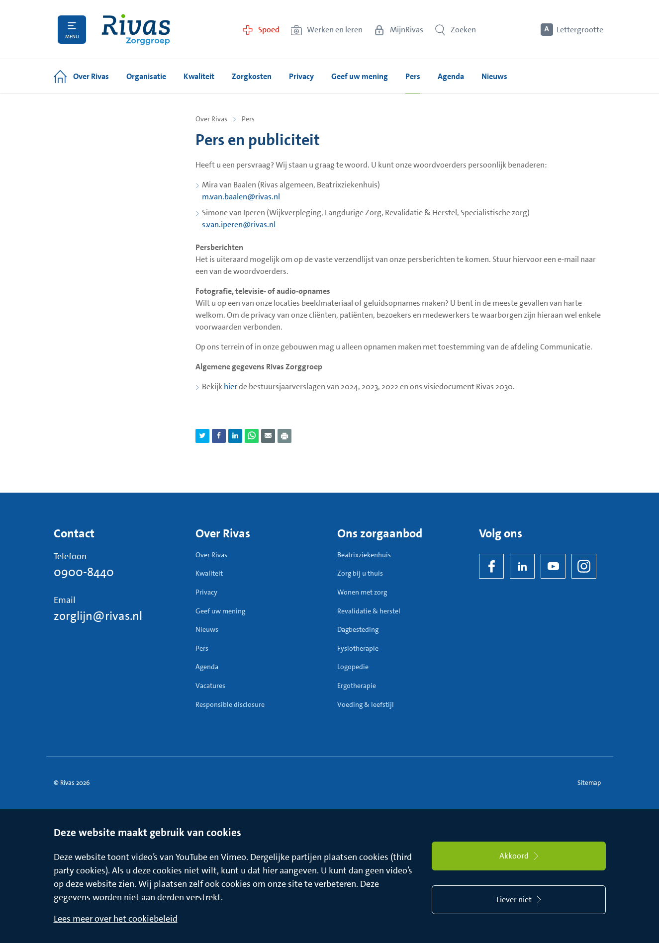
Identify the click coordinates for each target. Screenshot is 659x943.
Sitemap (589, 782)
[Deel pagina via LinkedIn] (235, 436)
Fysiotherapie (357, 648)
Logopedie (353, 666)
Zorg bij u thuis (360, 573)
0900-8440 (84, 572)
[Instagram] (583, 566)
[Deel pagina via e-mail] (268, 436)
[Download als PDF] (284, 436)
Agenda (206, 666)
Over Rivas (211, 118)
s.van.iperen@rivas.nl (239, 224)
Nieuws (206, 629)
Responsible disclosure (230, 704)
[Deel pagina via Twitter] (202, 436)
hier (230, 386)
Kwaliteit (209, 573)
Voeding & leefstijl (365, 704)
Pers (201, 648)
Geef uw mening (220, 610)
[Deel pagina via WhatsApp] (252, 436)
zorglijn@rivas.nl (98, 616)
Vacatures (210, 685)
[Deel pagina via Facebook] (219, 436)
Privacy (206, 592)
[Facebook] (491, 566)
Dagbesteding (357, 629)
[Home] (135, 29)
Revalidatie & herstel (368, 610)
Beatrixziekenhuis (364, 554)
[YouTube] (553, 566)
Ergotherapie (356, 685)
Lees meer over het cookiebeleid (116, 919)
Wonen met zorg (362, 592)
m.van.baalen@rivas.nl (241, 196)
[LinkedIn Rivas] (522, 566)
